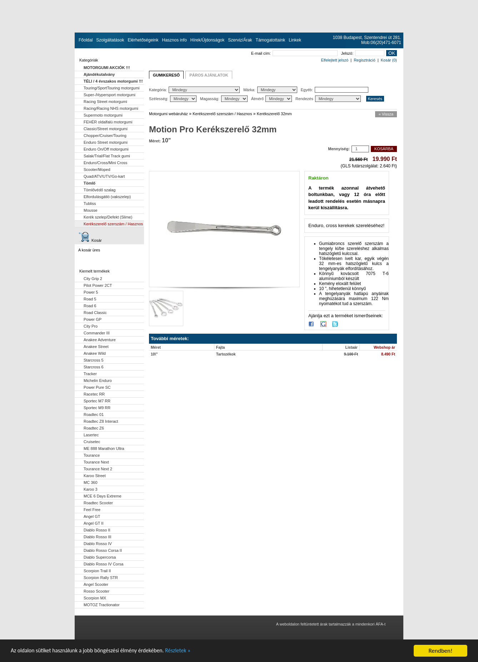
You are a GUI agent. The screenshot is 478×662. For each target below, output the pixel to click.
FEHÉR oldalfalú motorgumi (108, 122)
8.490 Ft (388, 354)
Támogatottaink (270, 40)
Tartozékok (226, 354)
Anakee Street (96, 346)
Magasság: (224, 99)
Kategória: (194, 90)
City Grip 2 (93, 278)
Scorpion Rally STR (101, 577)
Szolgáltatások (110, 40)
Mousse (91, 210)
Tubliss (90, 203)
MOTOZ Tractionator (102, 605)
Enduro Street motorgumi (106, 142)
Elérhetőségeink (143, 40)
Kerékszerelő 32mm (274, 114)
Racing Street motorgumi (105, 101)
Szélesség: (172, 99)
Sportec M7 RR (97, 401)
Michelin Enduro (98, 380)
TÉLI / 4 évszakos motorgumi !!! (113, 81)
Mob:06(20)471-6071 (381, 42)
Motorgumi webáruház (168, 114)
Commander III (97, 333)
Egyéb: (334, 90)
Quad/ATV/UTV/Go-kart (104, 176)
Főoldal (86, 40)
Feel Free (92, 509)
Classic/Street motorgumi (106, 129)
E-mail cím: (294, 53)
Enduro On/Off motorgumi (106, 149)
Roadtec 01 (94, 414)
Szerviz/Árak (240, 40)
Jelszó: (362, 53)
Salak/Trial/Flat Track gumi (107, 156)
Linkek (295, 40)
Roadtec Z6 (94, 428)
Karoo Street (95, 476)
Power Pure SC (97, 387)
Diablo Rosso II (97, 530)
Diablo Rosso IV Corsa (103, 564)
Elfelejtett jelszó (334, 60)
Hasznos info (174, 40)
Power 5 (91, 292)
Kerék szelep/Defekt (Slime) (108, 217)
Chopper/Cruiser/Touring (105, 135)
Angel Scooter (96, 584)
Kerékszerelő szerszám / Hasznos (113, 224)
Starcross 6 (94, 367)
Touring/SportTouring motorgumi (112, 88)
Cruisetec (92, 442)
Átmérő (271, 99)
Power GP (92, 319)
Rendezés (328, 99)
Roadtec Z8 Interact (101, 421)
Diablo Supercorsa (100, 557)
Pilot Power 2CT (98, 285)
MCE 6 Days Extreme (102, 496)
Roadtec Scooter (98, 503)
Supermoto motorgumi (103, 115)
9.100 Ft (351, 354)
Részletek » (192, 652)
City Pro (91, 326)
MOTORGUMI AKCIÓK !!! (107, 67)
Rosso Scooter (96, 591)
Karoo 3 (91, 489)
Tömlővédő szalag (99, 190)
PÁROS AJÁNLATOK (208, 75)
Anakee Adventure (100, 340)
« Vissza (386, 114)
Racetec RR (94, 394)
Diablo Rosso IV (98, 543)
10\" (154, 354)
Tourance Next (96, 462)
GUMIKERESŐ (166, 75)
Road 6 (90, 306)
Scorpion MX (95, 598)
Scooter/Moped (97, 169)
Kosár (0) (389, 60)
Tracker (90, 374)
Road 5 (90, 299)
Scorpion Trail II (97, 571)
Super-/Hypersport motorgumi (109, 95)
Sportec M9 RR (97, 408)
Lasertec (91, 435)
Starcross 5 (94, 360)
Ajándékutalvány (99, 74)
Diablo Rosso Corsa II (103, 550)
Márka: (270, 90)
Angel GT (92, 516)
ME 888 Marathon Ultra (104, 448)
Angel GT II (93, 523)
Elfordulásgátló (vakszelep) (107, 197)
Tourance (92, 455)
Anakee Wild (95, 353)
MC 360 (91, 482)
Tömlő (89, 183)
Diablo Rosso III (97, 537)
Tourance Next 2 (98, 469)
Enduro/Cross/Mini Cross (105, 163)
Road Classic (95, 312)
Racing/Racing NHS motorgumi (111, 108)
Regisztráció (364, 60)
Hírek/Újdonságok (207, 40)
